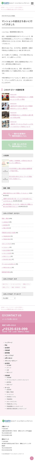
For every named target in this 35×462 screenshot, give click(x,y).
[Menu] (32, 3)
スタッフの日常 (7, 253)
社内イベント (6, 256)
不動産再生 (9, 399)
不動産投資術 (6, 236)
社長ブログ (9, 384)
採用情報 (7, 353)
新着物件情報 (6, 272)
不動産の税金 (6, 239)
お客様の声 (6, 222)
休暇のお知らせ (7, 267)
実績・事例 (5, 218)
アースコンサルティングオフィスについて (18, 379)
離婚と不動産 (10, 392)
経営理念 (9, 382)
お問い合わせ (8, 358)
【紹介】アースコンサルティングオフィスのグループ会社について (21, 124)
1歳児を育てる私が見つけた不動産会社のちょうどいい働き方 (21, 106)
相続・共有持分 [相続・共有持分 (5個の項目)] (16, 287)
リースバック (10, 394)
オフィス (9, 367)
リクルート (6, 247)
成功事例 (5, 225)
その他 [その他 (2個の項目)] (23, 287)
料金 (6, 345)
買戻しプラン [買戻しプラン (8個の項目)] (6, 287)
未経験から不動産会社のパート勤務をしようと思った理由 (21, 97)
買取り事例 (6, 228)
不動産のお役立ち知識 (8, 232)
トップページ (8, 342)
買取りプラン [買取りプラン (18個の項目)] (26, 284)
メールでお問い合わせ (17, 317)
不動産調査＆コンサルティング (15, 406)
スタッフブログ (10, 7)
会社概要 (9, 365)
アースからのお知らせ (8, 264)
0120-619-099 (16, 329)
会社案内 (7, 347)
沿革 (8, 370)
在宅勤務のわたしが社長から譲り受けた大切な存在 (21, 115)
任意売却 (9, 389)
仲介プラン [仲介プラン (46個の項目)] (5, 284)
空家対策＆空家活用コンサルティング (16, 408)
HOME (2, 7)
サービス (7, 387)
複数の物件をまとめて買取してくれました (16, 193)
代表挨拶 (7, 350)
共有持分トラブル (11, 396)
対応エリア (9, 372)
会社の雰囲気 (18, 7)
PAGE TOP (32, 458)
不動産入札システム (12, 404)
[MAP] (30, 431)
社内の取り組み (7, 259)
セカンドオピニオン (12, 401)
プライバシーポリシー (11, 360)
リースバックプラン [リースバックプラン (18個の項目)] (16, 284)
